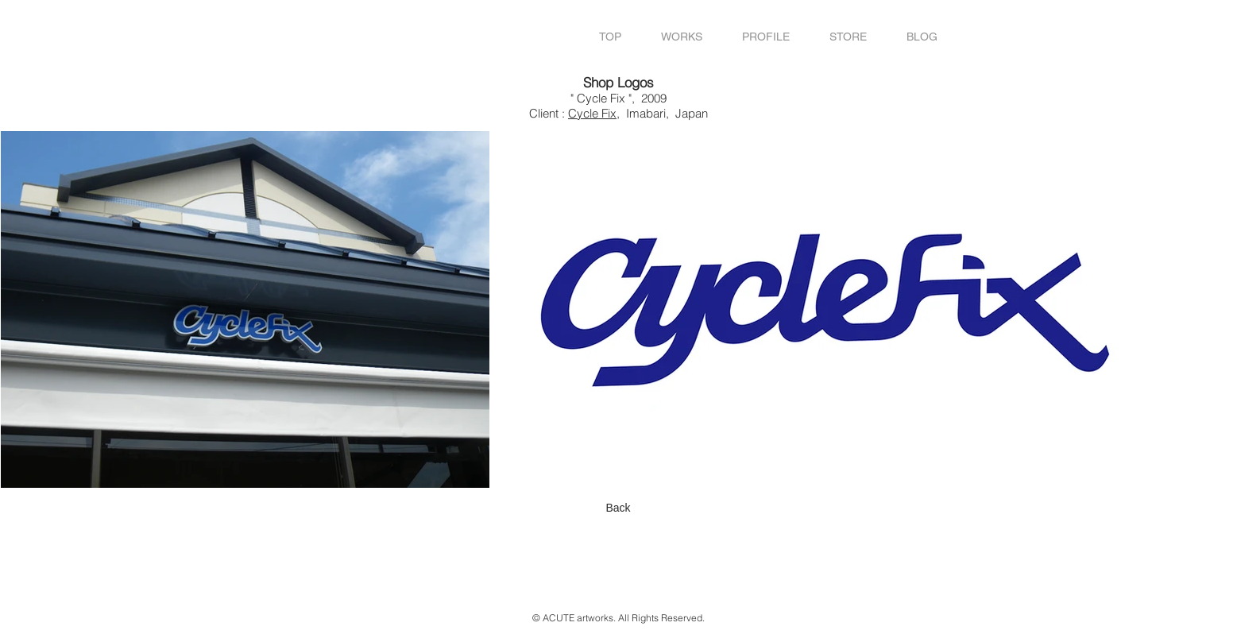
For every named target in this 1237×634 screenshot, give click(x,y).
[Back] (618, 508)
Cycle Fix (592, 113)
